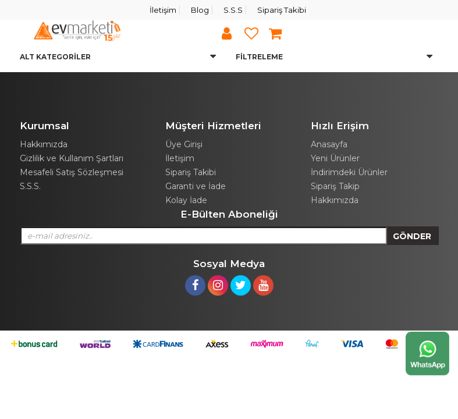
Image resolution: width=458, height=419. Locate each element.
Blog (200, 10)
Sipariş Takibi (281, 10)
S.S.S (233, 10)
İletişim (163, 10)
